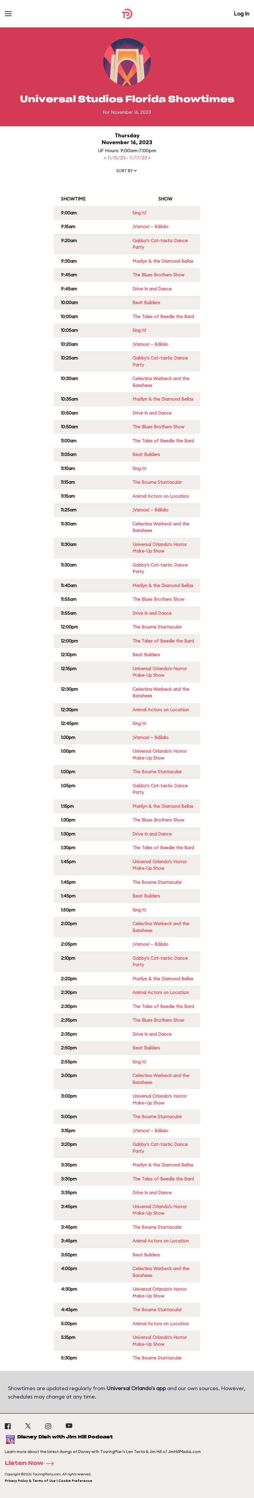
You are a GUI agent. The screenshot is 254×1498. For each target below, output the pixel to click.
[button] (127, 171)
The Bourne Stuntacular (157, 482)
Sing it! (139, 213)
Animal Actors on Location (160, 496)
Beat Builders (146, 302)
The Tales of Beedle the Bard (163, 316)
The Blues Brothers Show (158, 275)
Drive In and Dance (152, 289)
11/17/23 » (139, 158)
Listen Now (31, 1463)
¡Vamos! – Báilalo (150, 226)
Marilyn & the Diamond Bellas (162, 261)
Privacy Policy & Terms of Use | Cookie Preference (48, 1481)
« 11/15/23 (115, 158)
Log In (241, 13)
